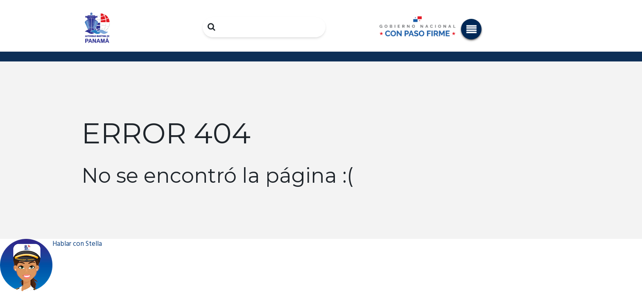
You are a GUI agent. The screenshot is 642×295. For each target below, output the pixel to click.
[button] (471, 29)
